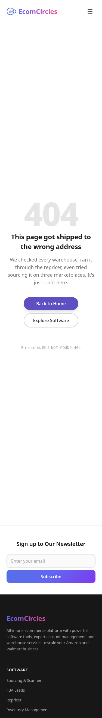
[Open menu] (90, 11)
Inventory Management (28, 711)
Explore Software (51, 320)
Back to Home (51, 304)
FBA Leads (16, 691)
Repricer (14, 701)
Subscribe (51, 577)
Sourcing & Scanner (24, 681)
